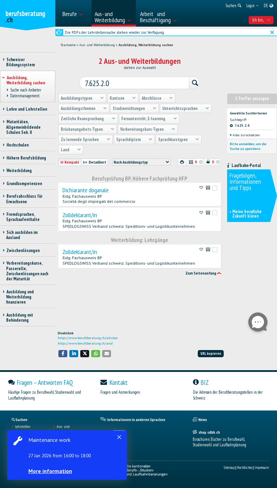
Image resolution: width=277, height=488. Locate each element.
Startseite (67, 45)
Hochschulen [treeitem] (17, 145)
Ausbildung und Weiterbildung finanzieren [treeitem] (20, 297)
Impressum (261, 467)
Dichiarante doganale (86, 188)
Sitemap (229, 467)
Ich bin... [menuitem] (261, 20)
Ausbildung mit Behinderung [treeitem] (19, 317)
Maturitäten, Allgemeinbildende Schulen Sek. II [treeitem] (23, 127)
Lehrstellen (22, 426)
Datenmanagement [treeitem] (25, 96)
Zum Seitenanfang (200, 271)
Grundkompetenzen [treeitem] (24, 183)
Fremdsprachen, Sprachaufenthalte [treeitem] (23, 216)
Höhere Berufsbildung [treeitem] (26, 158)
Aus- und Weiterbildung (97, 45)
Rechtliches (244, 467)
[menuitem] (74, 13)
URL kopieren (210, 353)
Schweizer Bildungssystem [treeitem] (20, 62)
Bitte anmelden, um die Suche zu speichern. (248, 144)
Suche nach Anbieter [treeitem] (25, 90)
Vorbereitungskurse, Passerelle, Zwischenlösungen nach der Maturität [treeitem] (27, 271)
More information (51, 471)
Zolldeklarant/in (80, 213)
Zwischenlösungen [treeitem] (23, 250)
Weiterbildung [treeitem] (19, 170)
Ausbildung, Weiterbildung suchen (146, 45)
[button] (62, 353)
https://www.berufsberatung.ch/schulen (88, 338)
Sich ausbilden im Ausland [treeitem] (22, 234)
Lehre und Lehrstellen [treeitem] (26, 109)
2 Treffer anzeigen (252, 97)
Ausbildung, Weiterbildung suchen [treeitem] (25, 80)
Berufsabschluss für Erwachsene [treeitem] (24, 198)
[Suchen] (191, 82)
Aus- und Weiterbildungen (69, 429)
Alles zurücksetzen (245, 133)
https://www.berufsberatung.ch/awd (85, 343)
